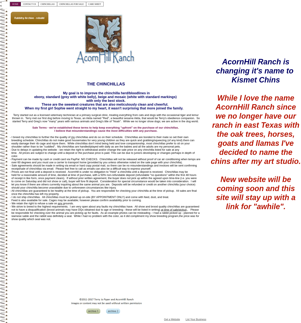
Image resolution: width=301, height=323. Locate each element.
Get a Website (172, 319)
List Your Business (196, 319)
